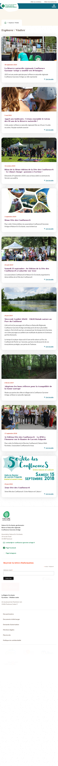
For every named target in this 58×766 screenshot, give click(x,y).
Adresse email (8, 570)
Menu (54, 6)
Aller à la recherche (50, 2)
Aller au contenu (36, 2)
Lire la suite (49, 79)
